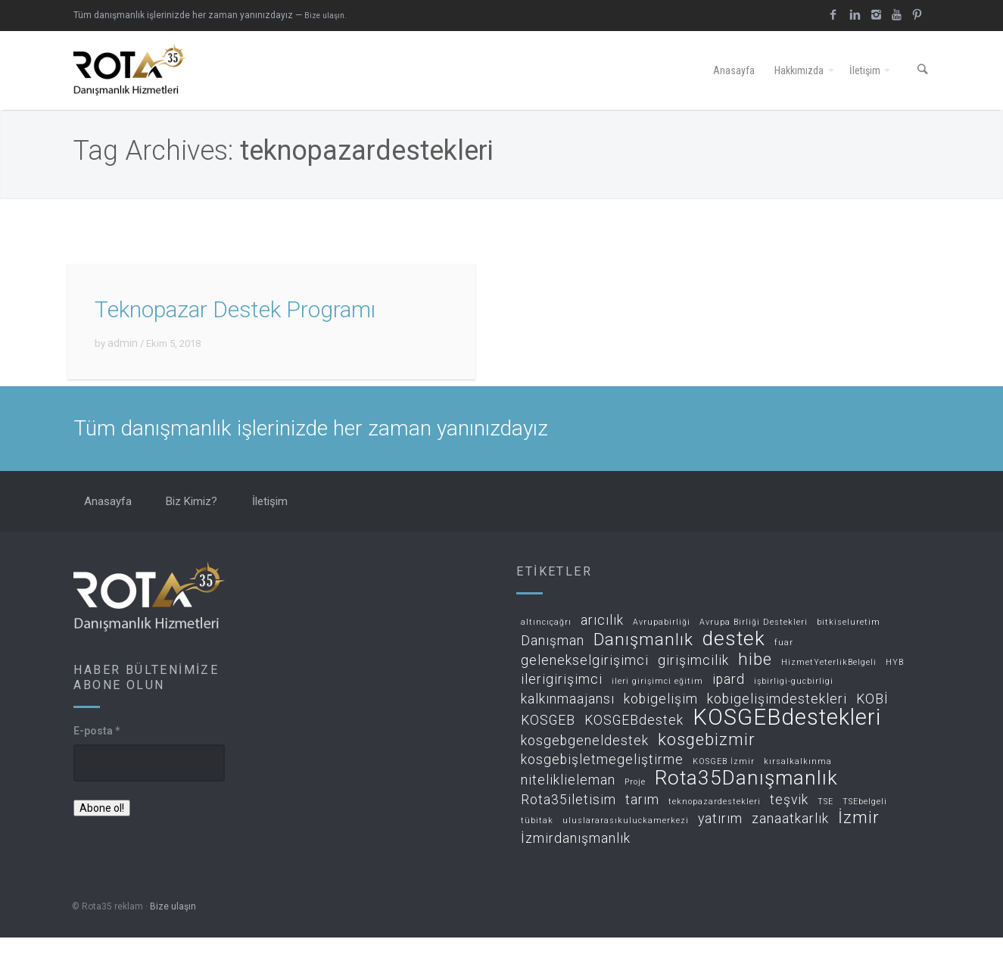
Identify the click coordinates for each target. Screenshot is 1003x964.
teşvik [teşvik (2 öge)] (789, 826)
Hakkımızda (799, 84)
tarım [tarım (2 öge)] (642, 826)
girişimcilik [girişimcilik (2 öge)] (693, 687)
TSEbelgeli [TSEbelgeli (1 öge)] (865, 828)
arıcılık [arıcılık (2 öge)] (602, 647)
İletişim (864, 84)
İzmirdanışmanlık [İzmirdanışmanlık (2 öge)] (576, 865)
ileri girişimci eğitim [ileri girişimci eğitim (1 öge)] (657, 708)
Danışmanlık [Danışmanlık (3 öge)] (643, 666)
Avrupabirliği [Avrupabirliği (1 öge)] (661, 649)
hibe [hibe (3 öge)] (755, 686)
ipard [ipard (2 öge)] (728, 707)
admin (122, 370)
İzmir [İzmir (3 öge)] (859, 845)
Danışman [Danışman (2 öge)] (552, 667)
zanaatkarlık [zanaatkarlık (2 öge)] (790, 846)
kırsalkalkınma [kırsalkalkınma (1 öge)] (798, 789)
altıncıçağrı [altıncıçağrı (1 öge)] (546, 649)
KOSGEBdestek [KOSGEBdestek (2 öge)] (634, 747)
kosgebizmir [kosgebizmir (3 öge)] (706, 766)
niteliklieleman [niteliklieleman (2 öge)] (568, 807)
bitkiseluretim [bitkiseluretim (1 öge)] (848, 649)
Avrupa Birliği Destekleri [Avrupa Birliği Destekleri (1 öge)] (753, 649)
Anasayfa (734, 84)
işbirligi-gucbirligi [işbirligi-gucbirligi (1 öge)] (793, 708)
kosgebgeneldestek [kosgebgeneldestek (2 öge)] (585, 767)
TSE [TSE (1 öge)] (825, 828)
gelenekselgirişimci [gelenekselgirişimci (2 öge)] (585, 687)
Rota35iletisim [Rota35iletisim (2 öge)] (568, 826)
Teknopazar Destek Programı (235, 336)
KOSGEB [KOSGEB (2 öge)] (548, 747)
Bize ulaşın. (325, 15)
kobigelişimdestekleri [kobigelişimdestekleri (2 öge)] (777, 726)
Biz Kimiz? (191, 528)
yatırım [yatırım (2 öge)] (720, 846)
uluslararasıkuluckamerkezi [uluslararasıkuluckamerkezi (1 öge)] (625, 848)
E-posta (96, 757)
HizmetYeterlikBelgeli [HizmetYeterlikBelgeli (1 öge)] (829, 689)
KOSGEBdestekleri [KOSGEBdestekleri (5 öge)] (787, 745)
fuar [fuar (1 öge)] (783, 669)
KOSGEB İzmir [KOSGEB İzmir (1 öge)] (724, 789)
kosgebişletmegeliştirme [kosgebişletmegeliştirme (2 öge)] (602, 787)
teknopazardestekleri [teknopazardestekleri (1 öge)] (714, 828)
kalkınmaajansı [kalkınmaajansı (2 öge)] (568, 726)
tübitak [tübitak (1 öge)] (537, 848)
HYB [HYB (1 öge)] (895, 689)
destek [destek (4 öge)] (733, 666)
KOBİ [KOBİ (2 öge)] (872, 726)
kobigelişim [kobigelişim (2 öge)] (661, 726)
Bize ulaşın (173, 933)
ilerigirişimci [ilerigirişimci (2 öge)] (562, 707)
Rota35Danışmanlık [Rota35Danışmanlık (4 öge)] (746, 805)
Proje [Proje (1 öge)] (635, 808)
